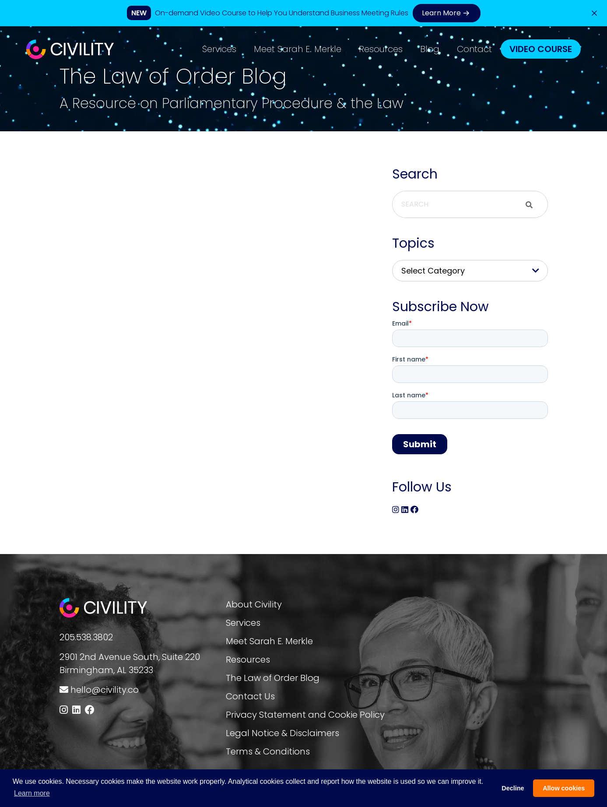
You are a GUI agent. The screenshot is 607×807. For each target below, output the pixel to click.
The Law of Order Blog (272, 678)
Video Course (540, 49)
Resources (381, 49)
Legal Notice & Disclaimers (282, 733)
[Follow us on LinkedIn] (76, 710)
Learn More (446, 13)
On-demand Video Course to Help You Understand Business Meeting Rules (281, 13)
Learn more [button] (32, 793)
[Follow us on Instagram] (64, 710)
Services (219, 49)
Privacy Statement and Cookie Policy (305, 715)
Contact (474, 49)
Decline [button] (513, 788)
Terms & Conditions (268, 751)
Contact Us (250, 696)
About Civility (254, 604)
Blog (429, 49)
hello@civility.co (104, 690)
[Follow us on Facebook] (90, 710)
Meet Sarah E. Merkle (297, 49)
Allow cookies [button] (564, 788)
